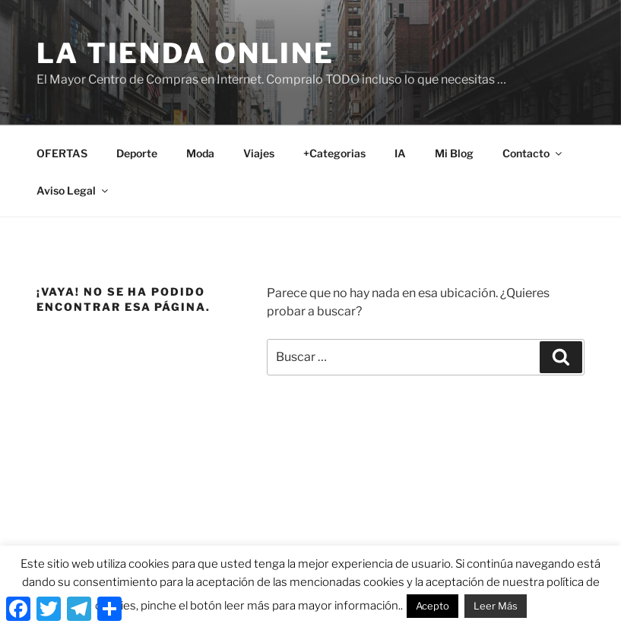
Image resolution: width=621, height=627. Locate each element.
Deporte (136, 153)
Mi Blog (454, 153)
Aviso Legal (73, 190)
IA (400, 153)
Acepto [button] (432, 606)
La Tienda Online (185, 53)
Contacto (533, 153)
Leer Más (496, 606)
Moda (200, 153)
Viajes (258, 153)
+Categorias (334, 153)
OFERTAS (61, 153)
